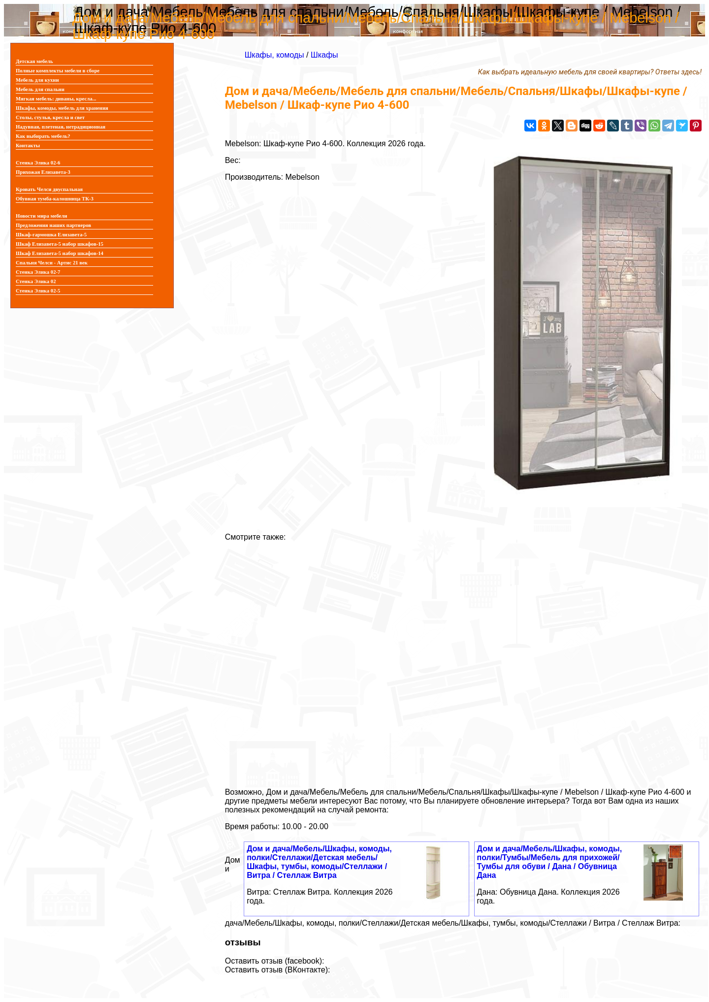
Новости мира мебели (41, 216)
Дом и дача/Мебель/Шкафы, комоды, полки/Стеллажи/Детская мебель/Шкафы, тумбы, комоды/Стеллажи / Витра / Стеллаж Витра (319, 861)
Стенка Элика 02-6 (38, 162)
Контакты (28, 145)
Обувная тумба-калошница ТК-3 (55, 198)
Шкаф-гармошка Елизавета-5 (51, 234)
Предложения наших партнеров (53, 225)
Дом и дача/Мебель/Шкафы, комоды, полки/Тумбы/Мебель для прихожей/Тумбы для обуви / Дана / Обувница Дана (549, 861)
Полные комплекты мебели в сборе (57, 70)
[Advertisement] (463, 661)
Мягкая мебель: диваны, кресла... (56, 98)
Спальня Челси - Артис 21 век (52, 262)
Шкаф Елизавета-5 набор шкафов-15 (59, 244)
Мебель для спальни (40, 89)
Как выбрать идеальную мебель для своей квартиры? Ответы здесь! (590, 72)
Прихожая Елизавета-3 (43, 172)
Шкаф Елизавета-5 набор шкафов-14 (59, 253)
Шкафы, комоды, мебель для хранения (62, 108)
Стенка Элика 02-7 (38, 272)
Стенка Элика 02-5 (38, 290)
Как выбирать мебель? (43, 136)
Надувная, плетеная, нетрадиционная (60, 126)
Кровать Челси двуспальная (49, 189)
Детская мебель (34, 61)
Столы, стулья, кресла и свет (50, 117)
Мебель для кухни (37, 80)
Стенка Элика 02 (36, 281)
